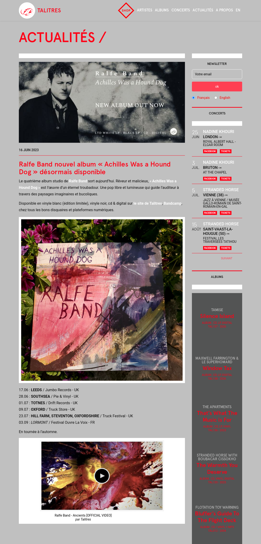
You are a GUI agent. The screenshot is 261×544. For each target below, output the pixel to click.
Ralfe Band (78, 181)
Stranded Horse (221, 189)
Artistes (144, 10)
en (238, 10)
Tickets (225, 151)
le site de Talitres (148, 203)
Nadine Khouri (218, 131)
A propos (224, 10)
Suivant (226, 258)
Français (203, 97)
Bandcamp (172, 203)
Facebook (210, 151)
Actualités (203, 10)
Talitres (86, 519)
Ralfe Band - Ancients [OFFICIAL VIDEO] (83, 515)
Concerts (180, 10)
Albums (162, 10)
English (225, 97)
